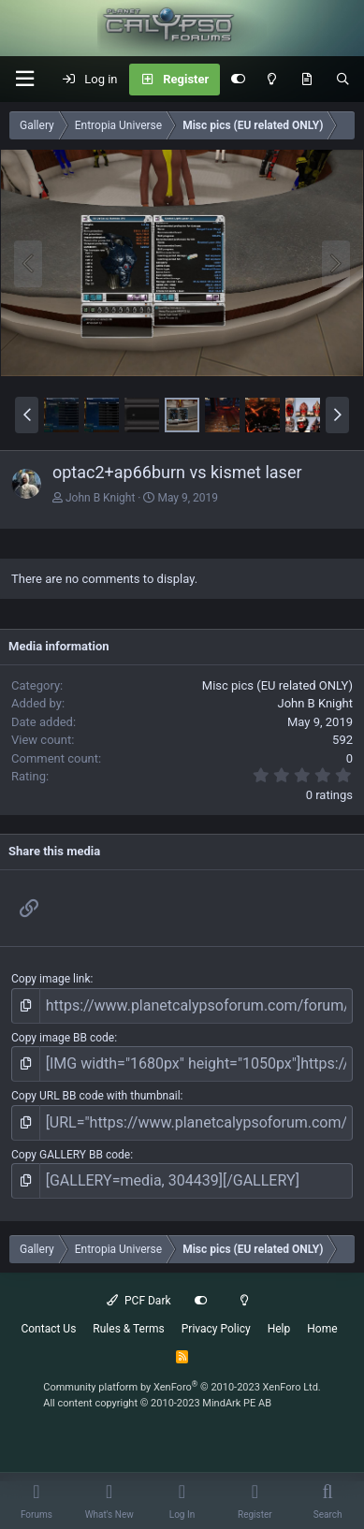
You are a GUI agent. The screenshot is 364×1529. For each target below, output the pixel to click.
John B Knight (100, 497)
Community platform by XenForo (182, 1387)
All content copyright (157, 1403)
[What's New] (306, 79)
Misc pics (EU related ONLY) (277, 685)
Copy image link (51, 978)
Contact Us (48, 1328)
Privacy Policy (216, 1328)
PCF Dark (138, 1300)
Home (322, 1328)
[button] (24, 79)
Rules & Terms (128, 1328)
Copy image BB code (62, 1037)
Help (279, 1328)
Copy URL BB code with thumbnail (96, 1095)
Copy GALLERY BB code (70, 1154)
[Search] (343, 79)
